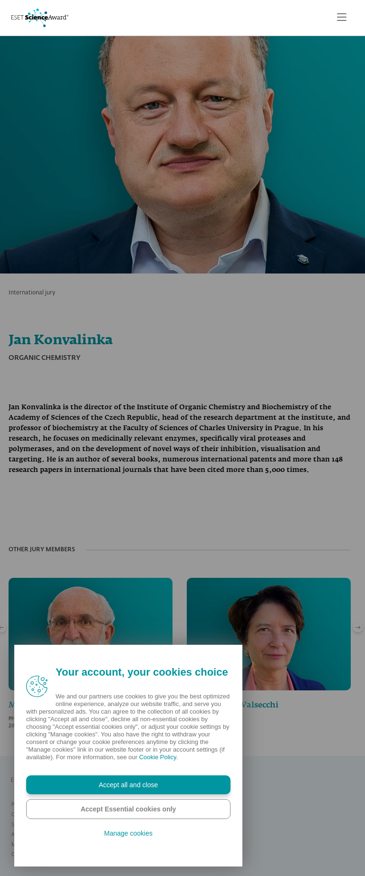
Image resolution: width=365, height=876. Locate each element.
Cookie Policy (157, 757)
